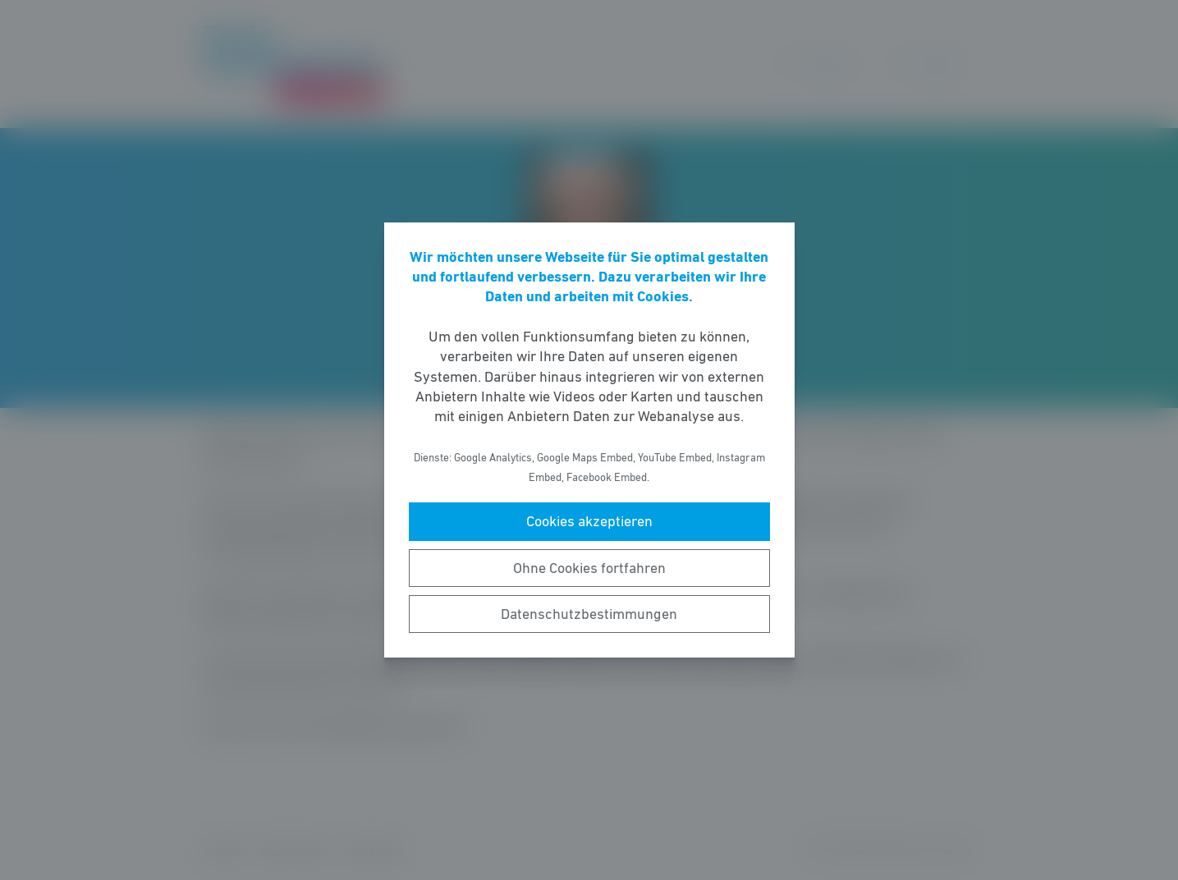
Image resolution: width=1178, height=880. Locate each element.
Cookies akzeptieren (589, 521)
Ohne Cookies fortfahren (589, 568)
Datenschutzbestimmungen (589, 614)
